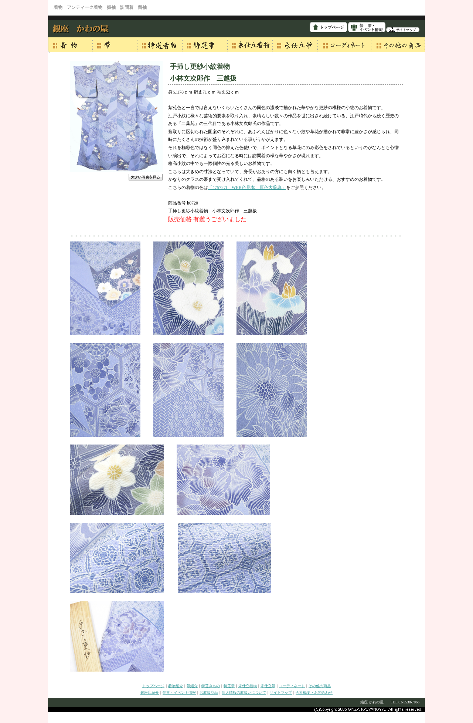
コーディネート (292, 686)
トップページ (153, 686)
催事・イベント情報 (179, 692)
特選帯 (229, 686)
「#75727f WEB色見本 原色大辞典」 (247, 187)
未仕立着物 (247, 686)
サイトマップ (281, 692)
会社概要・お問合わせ (314, 692)
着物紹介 (175, 686)
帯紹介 (192, 686)
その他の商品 (320, 686)
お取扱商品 (209, 692)
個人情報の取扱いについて (244, 692)
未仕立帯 (268, 686)
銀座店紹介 (149, 692)
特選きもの (210, 686)
